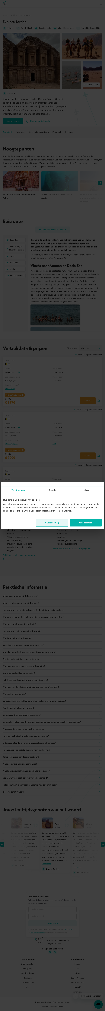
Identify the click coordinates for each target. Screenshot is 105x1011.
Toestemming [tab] (18, 490)
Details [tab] (52, 490)
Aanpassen (52, 523)
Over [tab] (86, 490)
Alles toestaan (86, 523)
